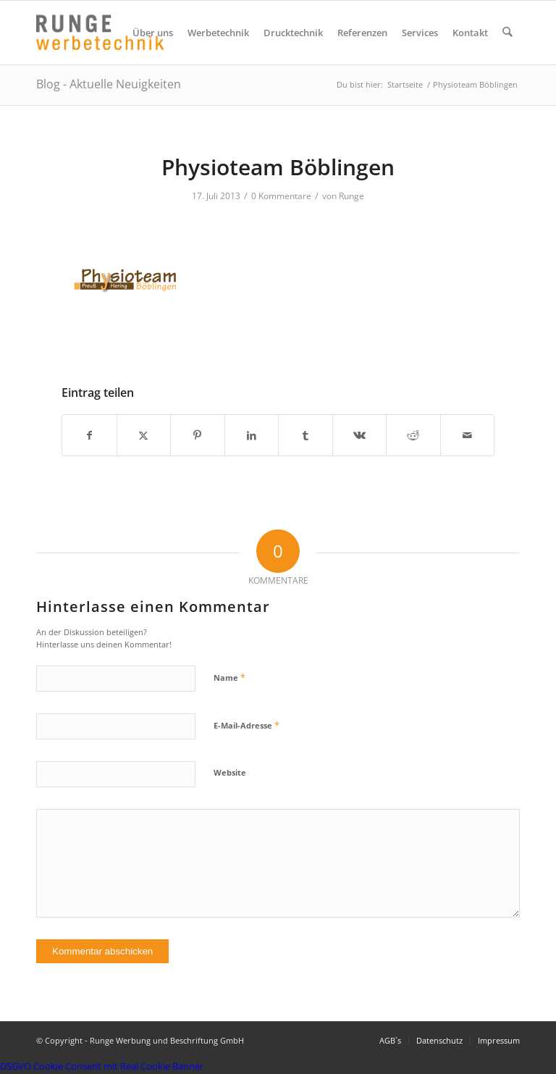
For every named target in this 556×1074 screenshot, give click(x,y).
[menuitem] (153, 32)
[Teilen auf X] (144, 435)
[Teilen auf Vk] (360, 435)
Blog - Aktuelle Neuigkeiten (108, 84)
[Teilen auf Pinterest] (197, 435)
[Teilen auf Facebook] (89, 435)
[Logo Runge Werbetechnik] (100, 32)
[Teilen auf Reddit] (413, 435)
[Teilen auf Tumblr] (305, 435)
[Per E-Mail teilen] (467, 435)
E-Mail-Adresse (246, 724)
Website (230, 772)
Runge (351, 196)
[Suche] (508, 32)
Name (229, 677)
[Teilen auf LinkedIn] (252, 435)
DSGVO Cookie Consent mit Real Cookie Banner (101, 1066)
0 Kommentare (281, 196)
